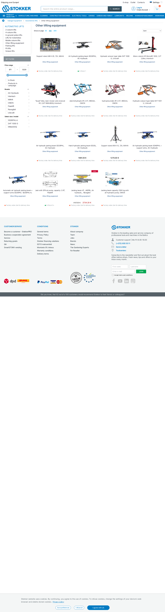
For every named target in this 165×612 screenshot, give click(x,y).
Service (7, 238)
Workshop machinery (144, 16)
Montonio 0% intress (45, 247)
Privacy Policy (42, 235)
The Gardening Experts (79, 247)
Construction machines (60, 16)
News (72, 244)
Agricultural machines (28, 16)
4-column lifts (10, 32)
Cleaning (44, 16)
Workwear (159, 16)
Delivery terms (43, 254)
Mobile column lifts (12, 40)
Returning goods (10, 241)
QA (5, 244)
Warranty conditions (45, 250)
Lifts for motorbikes (13, 38)
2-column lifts (10, 30)
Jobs (72, 238)
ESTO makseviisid (44, 244)
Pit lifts (8, 48)
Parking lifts (10, 46)
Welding (129, 16)
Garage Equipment (15, 21)
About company (76, 231)
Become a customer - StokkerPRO (18, 231)
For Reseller (75, 250)
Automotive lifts (31, 21)
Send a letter (121, 247)
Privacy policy (58, 602)
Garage (92, 16)
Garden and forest (105, 16)
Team (72, 235)
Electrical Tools (79, 16)
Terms (39, 238)
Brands (73, 241)
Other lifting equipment (50, 21)
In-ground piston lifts (13, 35)
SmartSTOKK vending (13, 247)
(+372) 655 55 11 (123, 243)
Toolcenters (121, 250)
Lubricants (119, 16)
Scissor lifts (9, 51)
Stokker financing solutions (48, 241)
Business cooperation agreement (17, 235)
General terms (42, 231)
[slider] (7, 75)
